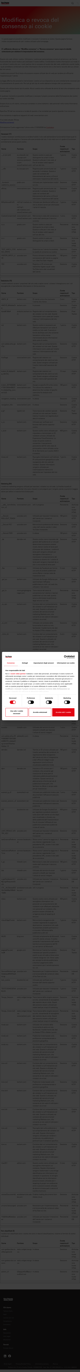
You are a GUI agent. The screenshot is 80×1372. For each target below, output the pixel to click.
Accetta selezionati (40, 712)
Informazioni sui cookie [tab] (66, 663)
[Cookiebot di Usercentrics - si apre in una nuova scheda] (65, 656)
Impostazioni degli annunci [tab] (43, 663)
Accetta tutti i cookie (63, 712)
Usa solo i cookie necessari (16, 712)
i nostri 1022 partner (18, 674)
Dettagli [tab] (25, 663)
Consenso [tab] (11, 663)
